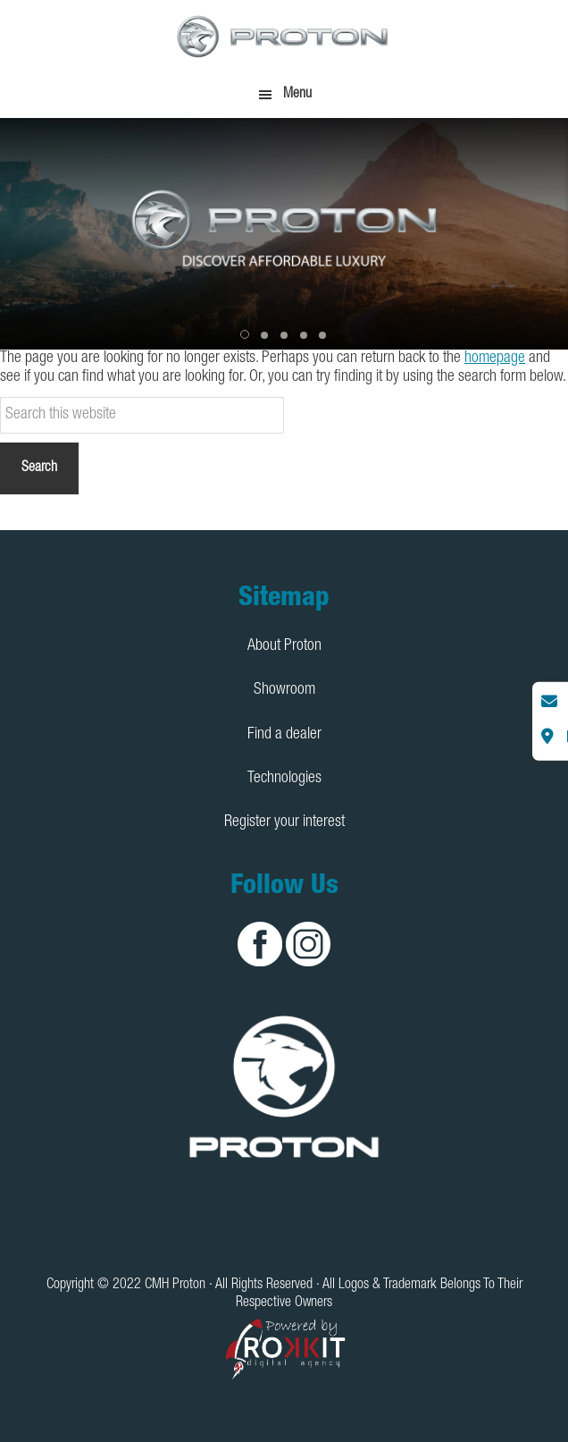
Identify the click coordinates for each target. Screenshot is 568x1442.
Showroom (284, 690)
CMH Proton (284, 36)
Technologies (284, 779)
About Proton (284, 646)
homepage (494, 358)
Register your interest (284, 822)
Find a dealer (284, 735)
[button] (245, 335)
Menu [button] (297, 95)
